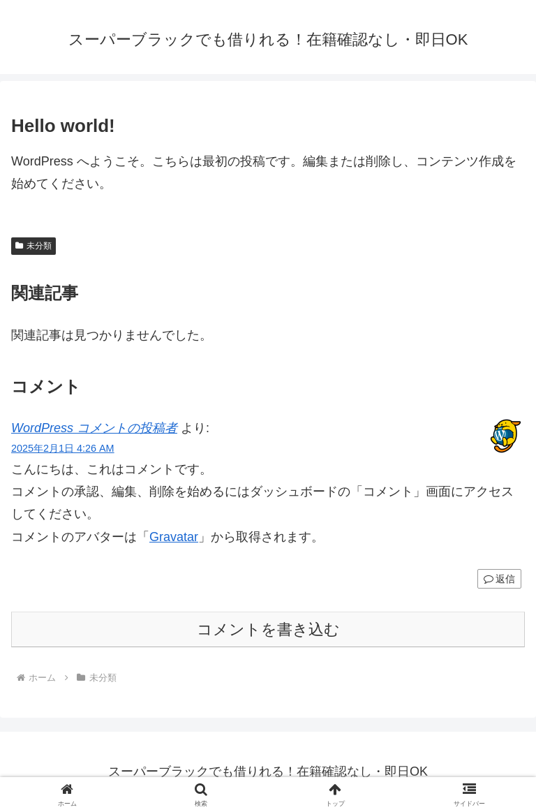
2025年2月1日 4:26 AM (62, 448)
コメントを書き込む (268, 629)
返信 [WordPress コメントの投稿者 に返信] (499, 578)
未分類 (33, 246)
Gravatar (173, 537)
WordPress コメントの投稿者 (94, 428)
